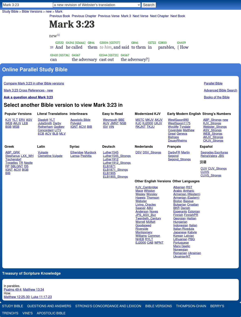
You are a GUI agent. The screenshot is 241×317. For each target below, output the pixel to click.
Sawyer (141, 208)
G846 (91, 43)
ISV (105, 126)
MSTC (140, 119)
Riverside (142, 228)
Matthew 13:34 (33, 289)
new (225, 119)
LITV (58, 130)
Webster (141, 201)
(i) (58, 35)
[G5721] (113, 55)
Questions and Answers (49, 306)
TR (21, 162)
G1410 (54, 55)
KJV (8, 119)
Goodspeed (143, 225)
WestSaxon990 (178, 119)
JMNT (114, 123)
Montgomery (144, 232)
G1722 (152, 43)
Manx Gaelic (181, 246)
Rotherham (45, 126)
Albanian (179, 187)
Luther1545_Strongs (117, 155)
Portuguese (181, 242)
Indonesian (180, 225)
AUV (106, 123)
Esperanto (180, 211)
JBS (221, 155)
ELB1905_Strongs (115, 176)
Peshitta (86, 155)
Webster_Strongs (215, 126)
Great (172, 133)
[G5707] (114, 43)
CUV (204, 168)
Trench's (10, 313)
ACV (48, 133)
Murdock (90, 152)
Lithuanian (180, 239)
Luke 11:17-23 (41, 297)
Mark (58, 11)
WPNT (159, 242)
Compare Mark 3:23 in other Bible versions (34, 83)
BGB (25, 169)
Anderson (142, 211)
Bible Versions (32, 11)
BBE (121, 119)
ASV (29, 119)
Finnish (178, 215)
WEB (8, 123)
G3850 (162, 43)
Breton (177, 201)
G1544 (103, 55)
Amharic (188, 190)
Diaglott (43, 119)
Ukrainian (194, 253)
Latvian (189, 235)
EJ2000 (141, 242)
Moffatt (150, 221)
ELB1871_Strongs (115, 169)
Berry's (217, 306)
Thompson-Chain (191, 306)
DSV (139, 152)
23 (51, 47)
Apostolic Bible (51, 313)
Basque (188, 201)
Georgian (179, 218)
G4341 (70, 43)
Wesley (140, 194)
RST (189, 187)
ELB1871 (109, 166)
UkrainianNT (181, 256)
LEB (25, 123)
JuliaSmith (45, 123)
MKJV (149, 119)
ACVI (82, 126)
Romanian (180, 253)
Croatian (193, 204)
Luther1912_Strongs (117, 162)
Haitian (191, 218)
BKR (176, 208)
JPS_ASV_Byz (146, 215)
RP (7, 166)
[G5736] (64, 55)
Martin (185, 152)
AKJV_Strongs (213, 137)
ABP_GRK (12, 152)
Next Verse (140, 16)
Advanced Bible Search (220, 90)
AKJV (17, 123)
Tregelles (11, 162)
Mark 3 (126, 16)
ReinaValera (209, 155)
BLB (55, 133)
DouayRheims (177, 140)
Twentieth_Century (148, 218)
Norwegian (180, 249)
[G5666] (80, 43)
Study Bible (10, 11)
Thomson (153, 197)
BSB (8, 126)
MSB (15, 126)
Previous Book (60, 16)
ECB (41, 133)
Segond (173, 155)
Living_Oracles (146, 204)
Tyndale (185, 126)
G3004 (104, 43)
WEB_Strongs (212, 133)
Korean (178, 235)
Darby (57, 123)
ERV (22, 119)
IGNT (74, 126)
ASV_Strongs (212, 130)
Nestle (28, 162)
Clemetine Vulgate (50, 155)
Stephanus (12, 155)
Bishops (173, 137)
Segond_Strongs (179, 159)
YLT (15, 119)
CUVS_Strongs (211, 175)
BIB (89, 126)
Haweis (141, 197)
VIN (111, 126)
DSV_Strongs (152, 152)
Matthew (189, 130)
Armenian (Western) (186, 194)
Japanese (180, 232)
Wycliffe (173, 126)
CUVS (205, 172)
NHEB (140, 239)
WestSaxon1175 (179, 123)
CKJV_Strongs (213, 140)
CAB (150, 242)
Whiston (149, 190)
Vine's (27, 313)
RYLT (149, 239)
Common (154, 235)
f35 (26, 166)
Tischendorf (13, 159)
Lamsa (75, 155)
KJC (139, 123)
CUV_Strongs (217, 168)
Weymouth (110, 119)
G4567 (76, 55)
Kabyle (192, 232)
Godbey (59, 126)
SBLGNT (17, 166)
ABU (150, 208)
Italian (193, 225)
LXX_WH (27, 155)
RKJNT (141, 126)
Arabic (177, 190)
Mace (139, 190)
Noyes (153, 211)
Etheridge (76, 152)
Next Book (177, 16)
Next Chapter (159, 16)
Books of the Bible (217, 97)
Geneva (182, 133)
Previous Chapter (84, 16)
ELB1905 (109, 173)
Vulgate (43, 152)
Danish (185, 208)
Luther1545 (110, 152)
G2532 (59, 43)
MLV (62, 133)
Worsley (151, 194)
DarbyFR (174, 152)
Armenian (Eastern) (186, 197)
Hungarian (180, 221)
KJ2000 (148, 123)
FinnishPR (191, 215)
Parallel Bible (213, 83)
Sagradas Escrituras (214, 152)
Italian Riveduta (183, 228)
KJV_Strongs (212, 123)
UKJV (158, 123)
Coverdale (175, 130)
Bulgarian (179, 204)
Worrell (140, 221)
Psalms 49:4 (12, 289)
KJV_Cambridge (147, 187)
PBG (191, 239)
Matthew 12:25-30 (17, 297)
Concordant (46, 130)
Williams (141, 235)
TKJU (151, 126)
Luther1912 (110, 159)
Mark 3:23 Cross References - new (28, 90)
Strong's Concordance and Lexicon (108, 306)
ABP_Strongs (212, 119)
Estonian (194, 211)
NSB (123, 123)
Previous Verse (108, 16)
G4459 (181, 43)
